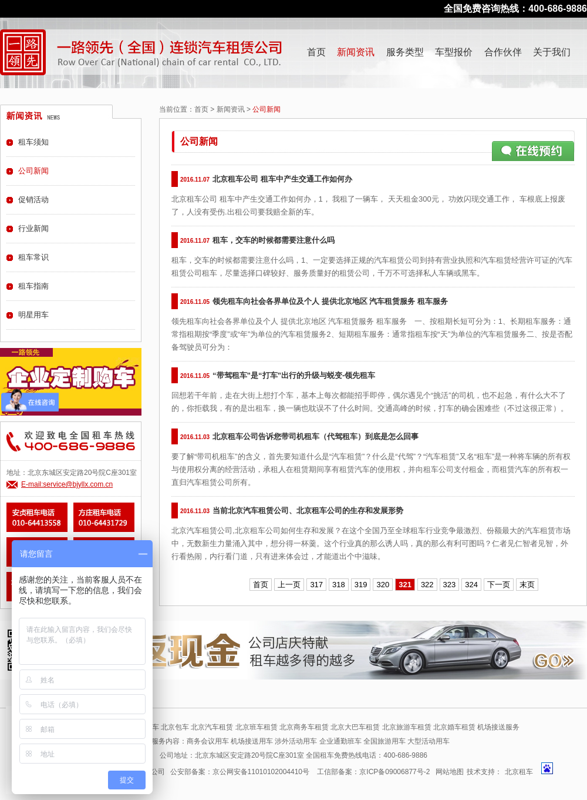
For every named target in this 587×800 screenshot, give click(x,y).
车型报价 (454, 52)
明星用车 (33, 314)
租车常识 (33, 257)
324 (471, 584)
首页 (316, 52)
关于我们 (552, 52)
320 (382, 584)
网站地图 (450, 772)
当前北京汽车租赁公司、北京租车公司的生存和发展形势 (307, 510)
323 (449, 584)
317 (316, 584)
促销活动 (33, 199)
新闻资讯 (356, 52)
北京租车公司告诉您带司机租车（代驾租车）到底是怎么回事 (315, 436)
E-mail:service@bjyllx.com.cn (67, 484)
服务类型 (405, 52)
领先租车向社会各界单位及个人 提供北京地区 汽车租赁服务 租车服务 (330, 301)
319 (361, 584)
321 (405, 584)
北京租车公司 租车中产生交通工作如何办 (282, 179)
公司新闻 (33, 170)
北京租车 (519, 772)
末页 (527, 584)
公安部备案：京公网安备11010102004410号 (239, 772)
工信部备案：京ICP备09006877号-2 (373, 772)
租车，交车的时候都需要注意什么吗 (273, 240)
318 (338, 584)
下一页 (498, 584)
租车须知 (33, 142)
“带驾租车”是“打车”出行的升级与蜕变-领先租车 (293, 375)
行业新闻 (33, 228)
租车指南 (33, 286)
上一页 (289, 584)
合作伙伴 (503, 52)
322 (427, 584)
